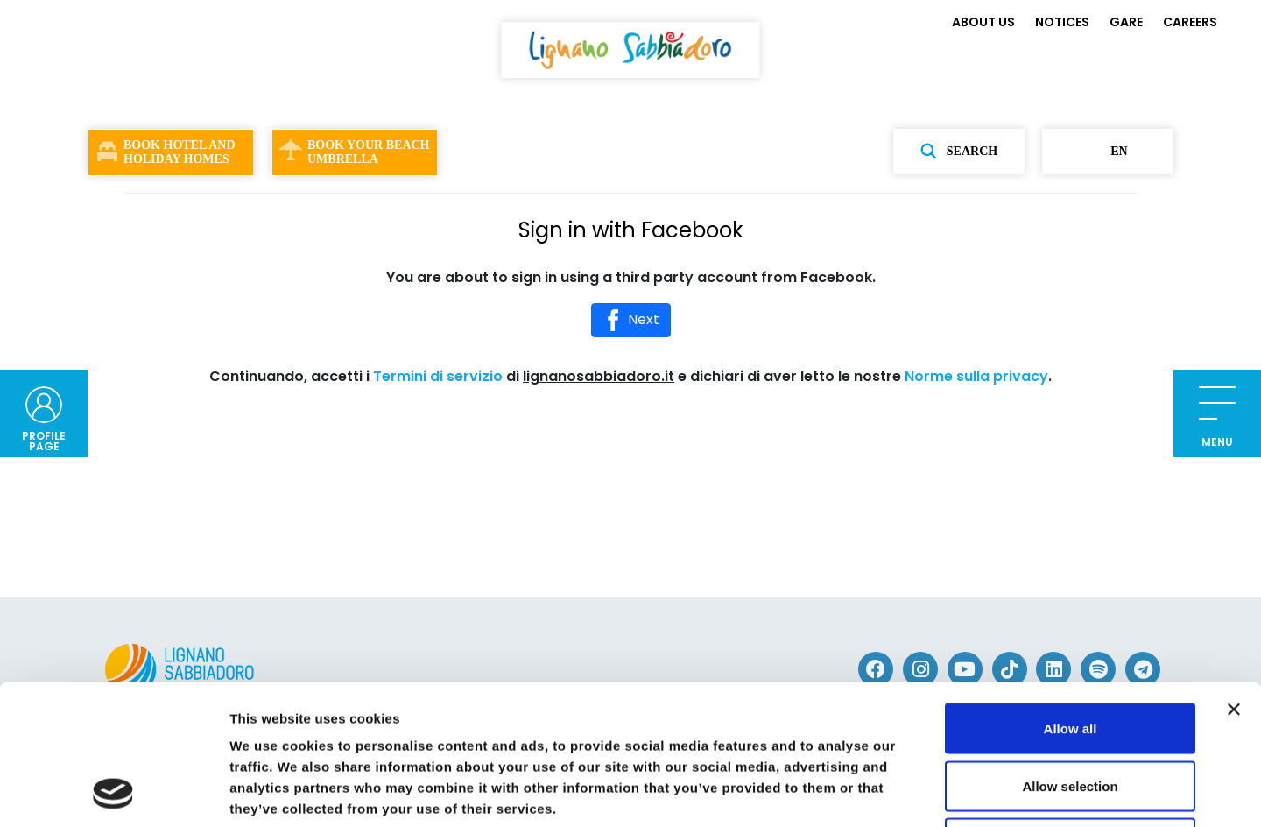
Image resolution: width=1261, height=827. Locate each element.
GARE (1126, 22)
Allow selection (1069, 654)
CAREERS (1190, 22)
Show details (919, 792)
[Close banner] (1234, 578)
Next (630, 320)
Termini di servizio (438, 376)
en (1107, 152)
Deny (1070, 711)
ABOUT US (983, 22)
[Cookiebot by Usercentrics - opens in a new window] (113, 793)
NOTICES (1062, 22)
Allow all (1070, 597)
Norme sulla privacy (976, 376)
